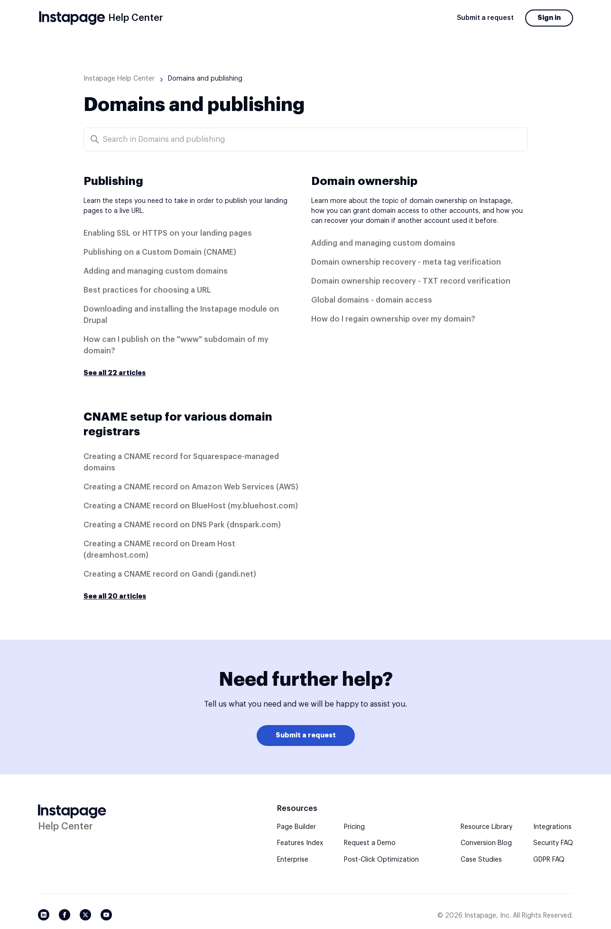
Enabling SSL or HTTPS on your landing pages (167, 233)
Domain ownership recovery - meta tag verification (406, 262)
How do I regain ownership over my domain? (393, 319)
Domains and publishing (205, 78)
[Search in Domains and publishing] (305, 139)
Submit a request (485, 18)
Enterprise (292, 859)
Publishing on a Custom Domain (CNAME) (159, 252)
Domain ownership (364, 181)
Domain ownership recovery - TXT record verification (410, 281)
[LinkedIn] (43, 914)
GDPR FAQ (549, 859)
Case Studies (481, 859)
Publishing (113, 181)
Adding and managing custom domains (155, 271)
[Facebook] (64, 914)
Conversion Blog (486, 843)
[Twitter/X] (85, 914)
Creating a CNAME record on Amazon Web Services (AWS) (190, 487)
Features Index (300, 843)
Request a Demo (370, 843)
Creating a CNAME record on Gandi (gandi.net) (169, 574)
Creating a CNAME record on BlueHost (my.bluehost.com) (190, 506)
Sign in (549, 17)
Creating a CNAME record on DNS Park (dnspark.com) (182, 525)
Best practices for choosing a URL (147, 290)
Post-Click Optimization (381, 859)
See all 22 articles (114, 372)
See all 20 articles (114, 596)
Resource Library (486, 827)
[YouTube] (106, 914)
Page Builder (296, 827)
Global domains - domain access (371, 300)
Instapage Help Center (119, 78)
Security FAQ (553, 843)
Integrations (552, 827)
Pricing (354, 827)
